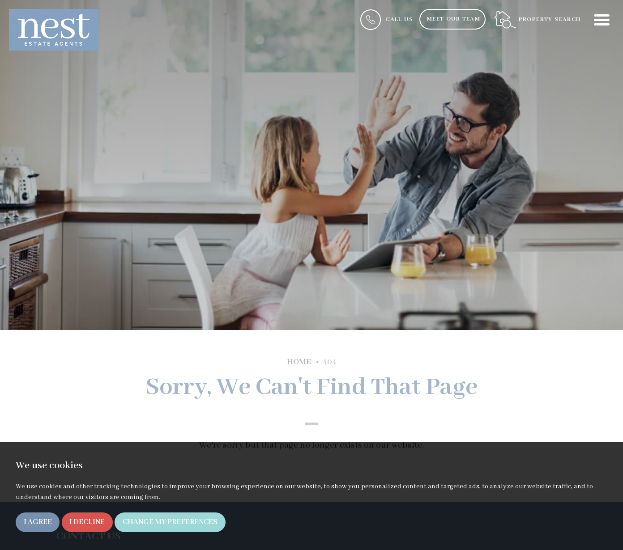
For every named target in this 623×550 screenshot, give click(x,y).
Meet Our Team (453, 19)
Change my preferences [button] (170, 522)
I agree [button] (38, 522)
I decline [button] (87, 522)
